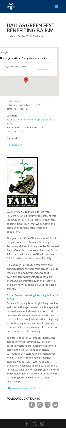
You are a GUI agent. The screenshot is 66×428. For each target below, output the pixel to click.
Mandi (13, 36)
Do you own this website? (15, 67)
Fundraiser (38, 36)
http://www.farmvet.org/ (21, 388)
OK (43, 66)
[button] (26, 80)
